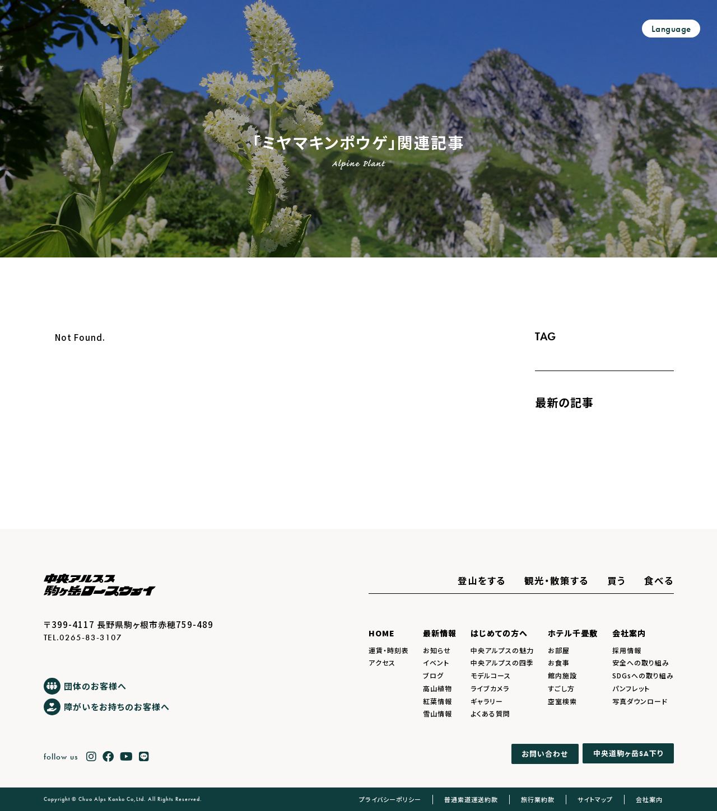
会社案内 (629, 633)
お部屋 (559, 650)
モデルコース (491, 675)
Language (671, 29)
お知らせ (437, 650)
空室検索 (562, 701)
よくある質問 (490, 713)
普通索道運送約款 (471, 799)
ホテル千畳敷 (573, 633)
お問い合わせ (545, 753)
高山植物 (437, 688)
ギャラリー (487, 701)
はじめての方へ (499, 633)
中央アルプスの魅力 (502, 650)
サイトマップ (595, 799)
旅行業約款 (538, 799)
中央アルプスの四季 (502, 662)
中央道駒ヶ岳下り (628, 753)
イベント (436, 662)
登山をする (482, 580)
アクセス (382, 662)
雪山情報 (437, 713)
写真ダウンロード (640, 701)
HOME (382, 633)
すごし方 (561, 688)
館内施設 (562, 675)
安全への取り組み (640, 662)
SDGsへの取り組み (643, 675)
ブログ (433, 675)
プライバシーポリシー (390, 799)
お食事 (559, 662)
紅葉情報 (437, 701)
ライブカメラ (490, 688)
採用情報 (626, 650)
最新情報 (440, 633)
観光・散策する (556, 580)
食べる (659, 580)
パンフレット (631, 688)
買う (616, 580)
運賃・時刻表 (389, 650)
